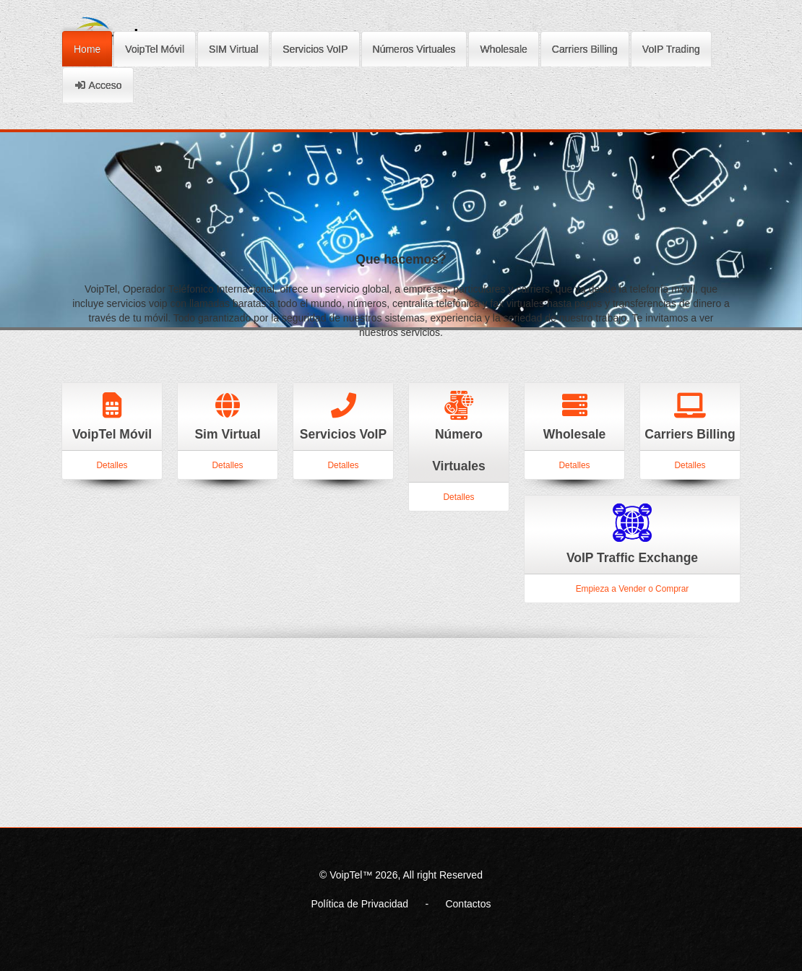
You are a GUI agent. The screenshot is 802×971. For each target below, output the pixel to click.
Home (87, 47)
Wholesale (503, 47)
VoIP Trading (671, 47)
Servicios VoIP (315, 47)
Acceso (98, 83)
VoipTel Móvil (154, 47)
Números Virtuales (414, 47)
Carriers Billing (585, 47)
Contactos (468, 904)
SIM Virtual (233, 47)
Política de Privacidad (359, 904)
